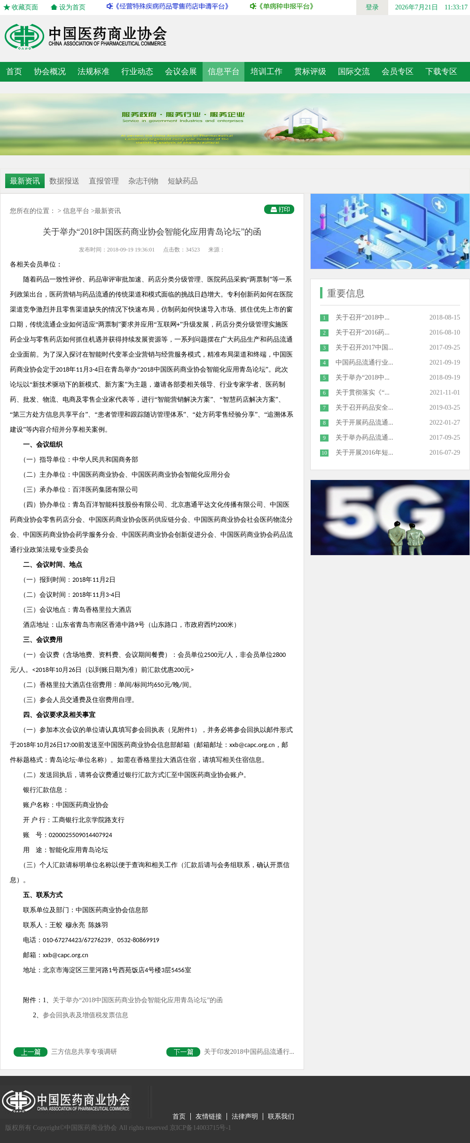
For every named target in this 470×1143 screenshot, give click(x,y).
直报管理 (104, 181)
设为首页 (72, 7)
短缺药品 (183, 181)
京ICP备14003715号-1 (200, 1127)
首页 (14, 71)
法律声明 (245, 1116)
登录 (372, 7)
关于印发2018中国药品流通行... (230, 1052)
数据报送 (64, 181)
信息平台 (76, 210)
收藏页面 (25, 7)
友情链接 (209, 1116)
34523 (193, 249)
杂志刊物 (143, 181)
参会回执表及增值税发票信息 (85, 1015)
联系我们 (281, 1116)
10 (324, 453)
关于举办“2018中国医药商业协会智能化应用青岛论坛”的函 (138, 1000)
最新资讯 (25, 181)
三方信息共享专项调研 (65, 1052)
